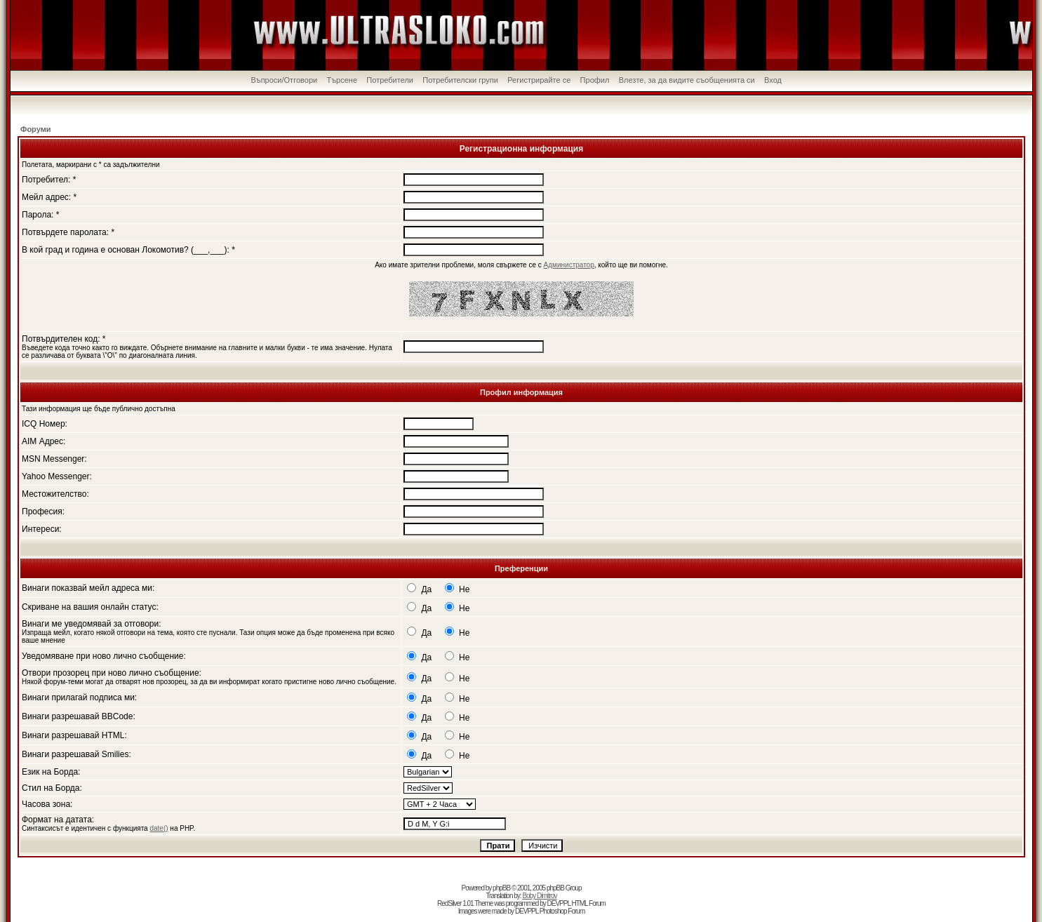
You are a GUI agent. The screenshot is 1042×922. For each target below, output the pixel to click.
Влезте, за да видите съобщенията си (687, 80)
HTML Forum (588, 903)
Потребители (389, 80)
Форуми (35, 129)
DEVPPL (558, 903)
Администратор (569, 265)
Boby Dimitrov (539, 896)
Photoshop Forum (562, 911)
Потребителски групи (460, 80)
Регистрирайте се (538, 80)
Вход (773, 80)
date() (158, 828)
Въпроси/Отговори (284, 80)
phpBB (501, 888)
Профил (595, 80)
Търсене (341, 80)
